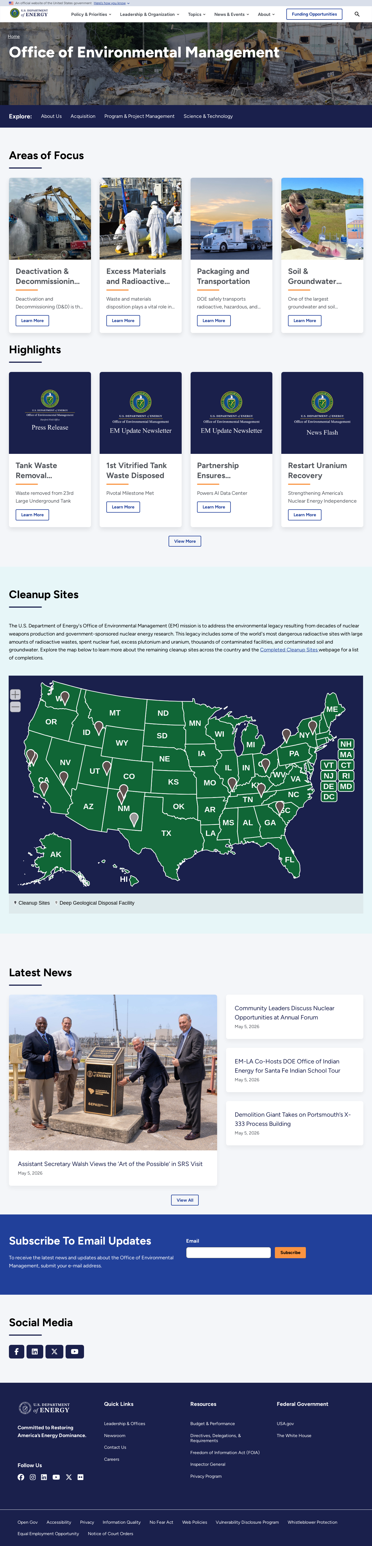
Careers (111, 1459)
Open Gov (28, 1522)
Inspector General (207, 1464)
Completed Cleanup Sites (291, 650)
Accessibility (59, 1522)
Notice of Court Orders (111, 1533)
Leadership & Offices (124, 1423)
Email (192, 1241)
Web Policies (194, 1522)
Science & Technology (208, 116)
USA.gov (285, 1423)
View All (185, 1200)
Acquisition (83, 116)
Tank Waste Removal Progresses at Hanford (39, 470)
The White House (294, 1435)
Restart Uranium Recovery (317, 470)
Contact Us (115, 1447)
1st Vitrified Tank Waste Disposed (136, 470)
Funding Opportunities (314, 14)
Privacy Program (206, 1476)
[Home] (29, 15)
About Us (51, 116)
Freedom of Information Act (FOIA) (224, 1452)
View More (185, 541)
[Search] (357, 14)
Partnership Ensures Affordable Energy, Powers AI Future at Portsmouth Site (231, 470)
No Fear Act (161, 1522)
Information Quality (122, 1522)
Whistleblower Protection (313, 1522)
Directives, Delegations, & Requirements (215, 1438)
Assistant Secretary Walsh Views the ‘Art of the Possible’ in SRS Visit (112, 1164)
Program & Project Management (140, 116)
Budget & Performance (212, 1423)
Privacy (87, 1522)
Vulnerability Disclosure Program (247, 1522)
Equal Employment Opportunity (49, 1533)
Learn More (29, 320)
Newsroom (115, 1435)
